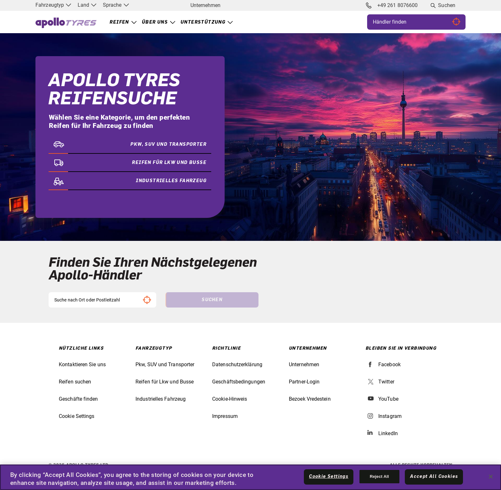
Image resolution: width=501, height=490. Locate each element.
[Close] (491, 477)
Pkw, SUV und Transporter (164, 364)
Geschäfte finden (78, 399)
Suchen (446, 5)
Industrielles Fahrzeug (160, 399)
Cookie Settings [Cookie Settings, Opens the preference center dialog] (328, 476)
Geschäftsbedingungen (238, 382)
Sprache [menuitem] (116, 5)
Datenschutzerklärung (237, 364)
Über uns (155, 22)
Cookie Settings (77, 416)
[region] (250, 477)
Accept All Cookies (434, 476)
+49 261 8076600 (392, 5)
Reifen (119, 22)
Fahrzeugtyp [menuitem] (53, 5)
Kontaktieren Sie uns (82, 364)
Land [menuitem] (87, 5)
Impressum (225, 416)
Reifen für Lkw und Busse (164, 382)
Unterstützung (203, 22)
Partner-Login (304, 382)
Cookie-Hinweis (229, 399)
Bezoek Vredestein (310, 399)
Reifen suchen (75, 382)
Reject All (379, 476)
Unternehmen (205, 5)
